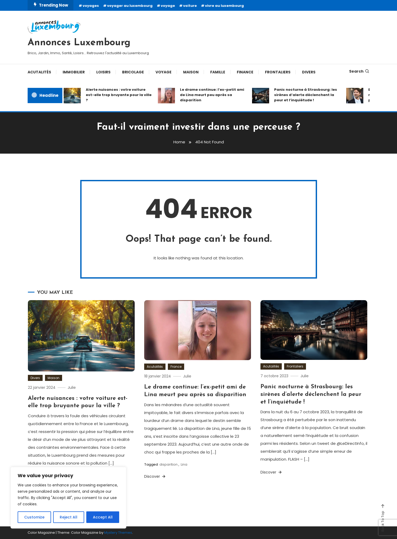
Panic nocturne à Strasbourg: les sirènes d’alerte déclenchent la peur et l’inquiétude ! (305, 95)
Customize (34, 517)
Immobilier (74, 72)
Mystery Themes (118, 532)
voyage (168, 5)
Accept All (103, 517)
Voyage (163, 72)
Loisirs (103, 72)
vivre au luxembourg (224, 5)
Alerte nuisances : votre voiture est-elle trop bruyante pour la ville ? (119, 95)
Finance (245, 72)
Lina (184, 464)
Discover (155, 476)
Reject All (68, 517)
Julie (72, 387)
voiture (190, 5)
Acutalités (39, 72)
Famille (217, 72)
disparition (168, 464)
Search (359, 71)
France (176, 366)
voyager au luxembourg (130, 5)
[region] (68, 497)
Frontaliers (277, 72)
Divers (308, 72)
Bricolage (133, 72)
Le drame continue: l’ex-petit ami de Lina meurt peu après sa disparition (212, 95)
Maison (191, 72)
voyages (91, 5)
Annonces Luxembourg (79, 43)
